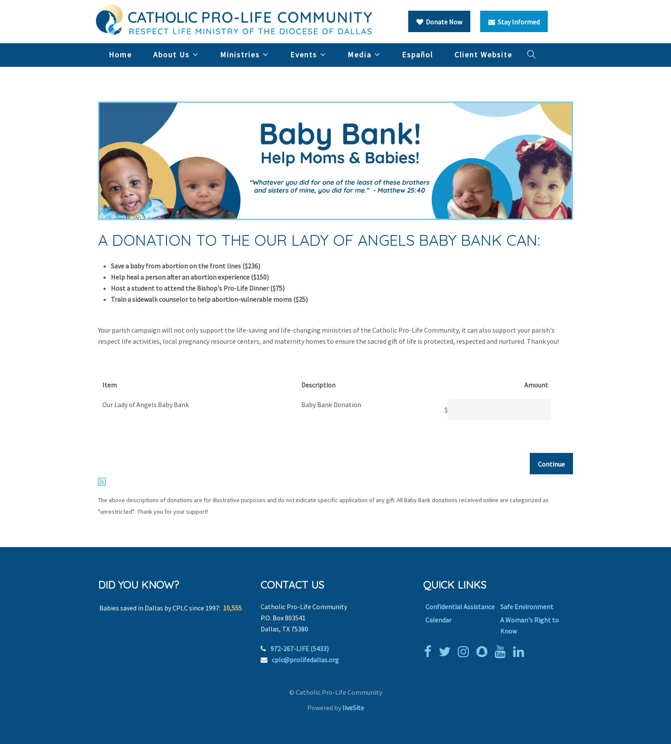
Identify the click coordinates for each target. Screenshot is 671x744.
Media (359, 55)
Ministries (240, 55)
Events (303, 55)
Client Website (483, 55)
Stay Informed (514, 22)
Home (120, 55)
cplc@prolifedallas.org (305, 659)
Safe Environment (526, 606)
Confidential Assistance (460, 606)
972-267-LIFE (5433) (299, 648)
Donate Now (439, 22)
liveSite (353, 707)
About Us (171, 55)
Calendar (438, 620)
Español (417, 55)
